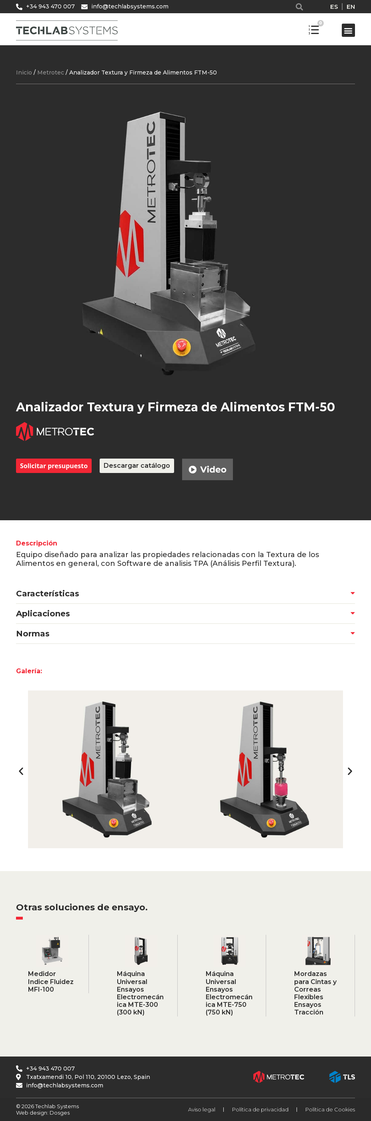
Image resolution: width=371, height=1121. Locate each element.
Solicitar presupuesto (54, 465)
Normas (33, 633)
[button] (300, 6)
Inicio (24, 72)
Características (47, 593)
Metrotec (50, 72)
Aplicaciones (43, 613)
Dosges (59, 1112)
